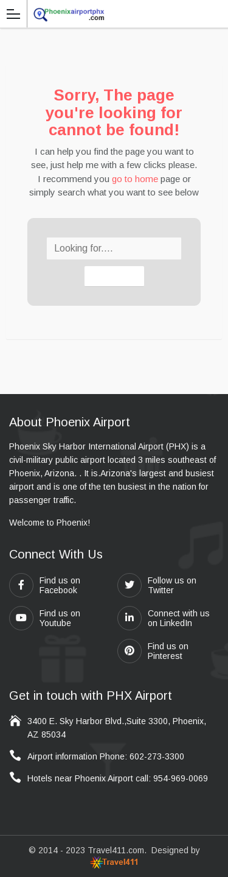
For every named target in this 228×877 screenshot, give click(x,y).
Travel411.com (116, 850)
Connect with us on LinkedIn (163, 618)
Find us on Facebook (44, 585)
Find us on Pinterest (152, 651)
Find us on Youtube (44, 618)
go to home (135, 179)
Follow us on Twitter (156, 585)
